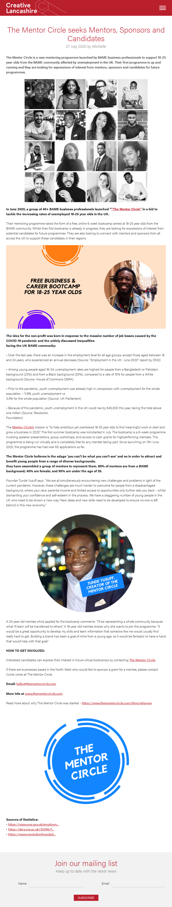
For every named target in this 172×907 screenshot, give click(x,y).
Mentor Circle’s (23, 427)
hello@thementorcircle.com (36, 683)
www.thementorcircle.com (44, 693)
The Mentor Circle (142, 660)
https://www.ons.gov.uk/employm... (33, 824)
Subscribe (86, 897)
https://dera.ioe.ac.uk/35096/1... (31, 829)
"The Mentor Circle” (126, 209)
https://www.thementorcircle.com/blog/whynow (117, 703)
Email (105, 883)
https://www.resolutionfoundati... (32, 834)
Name (22, 883)
